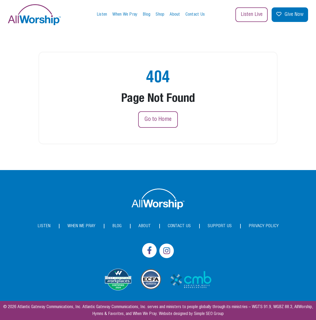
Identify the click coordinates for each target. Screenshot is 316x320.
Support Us (220, 226)
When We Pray (124, 14)
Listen (102, 14)
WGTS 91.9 (261, 307)
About (175, 14)
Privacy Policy (264, 226)
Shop (160, 14)
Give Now (290, 15)
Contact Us (195, 14)
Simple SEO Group (209, 314)
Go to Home (158, 119)
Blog (146, 14)
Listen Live (252, 14)
